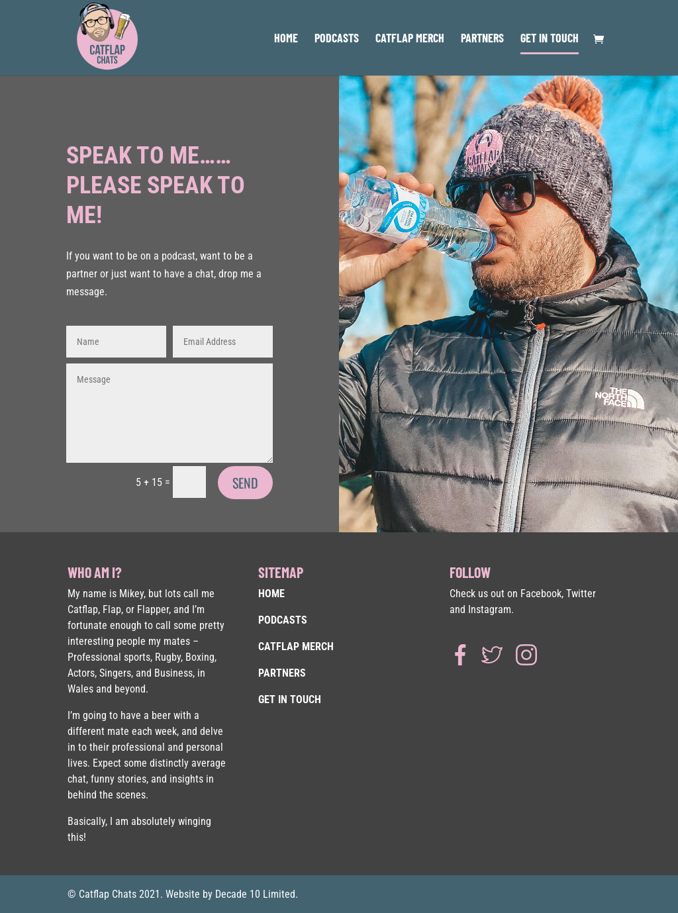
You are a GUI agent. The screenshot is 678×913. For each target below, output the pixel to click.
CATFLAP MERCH (409, 39)
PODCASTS (337, 39)
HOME (286, 39)
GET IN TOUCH (549, 39)
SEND (245, 483)
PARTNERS (482, 39)
